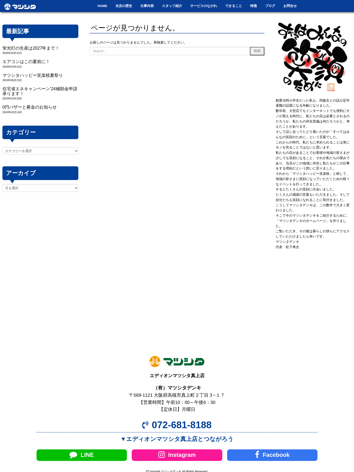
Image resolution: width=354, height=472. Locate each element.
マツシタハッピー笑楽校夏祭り (32, 75)
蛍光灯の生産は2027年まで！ (30, 48)
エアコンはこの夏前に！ (26, 61)
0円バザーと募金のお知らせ (29, 107)
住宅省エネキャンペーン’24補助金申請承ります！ (39, 91)
